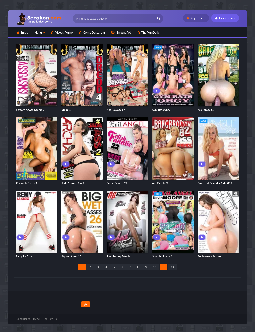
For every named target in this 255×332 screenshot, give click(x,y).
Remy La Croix (24, 256)
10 (154, 267)
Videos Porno (62, 32)
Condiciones (23, 319)
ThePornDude (148, 32)
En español (121, 32)
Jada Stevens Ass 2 (72, 183)
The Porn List (50, 319)
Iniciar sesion (225, 18)
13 (172, 267)
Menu (38, 32)
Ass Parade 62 (160, 183)
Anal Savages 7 (116, 110)
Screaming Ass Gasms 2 (30, 110)
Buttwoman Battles (209, 256)
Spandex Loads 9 (162, 256)
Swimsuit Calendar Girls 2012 (215, 183)
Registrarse (196, 18)
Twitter (36, 319)
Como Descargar (92, 32)
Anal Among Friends (118, 256)
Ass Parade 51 (206, 110)
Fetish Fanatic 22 (117, 183)
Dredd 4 (65, 110)
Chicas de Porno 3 (26, 183)
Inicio (22, 32)
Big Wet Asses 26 (71, 256)
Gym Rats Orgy (161, 110)
